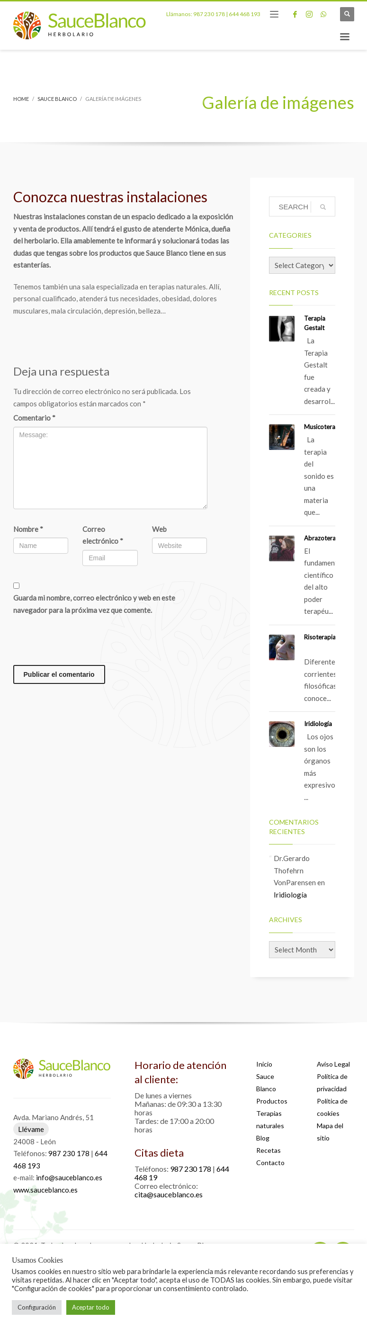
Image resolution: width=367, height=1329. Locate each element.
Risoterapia (320, 637)
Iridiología (318, 723)
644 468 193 (244, 14)
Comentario (34, 417)
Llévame (31, 1129)
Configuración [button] (37, 1307)
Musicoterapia (324, 427)
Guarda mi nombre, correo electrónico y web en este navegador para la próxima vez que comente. (94, 603)
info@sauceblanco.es (69, 1177)
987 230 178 (209, 14)
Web (159, 529)
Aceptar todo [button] (90, 1307)
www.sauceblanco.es (45, 1189)
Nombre (28, 529)
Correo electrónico (102, 535)
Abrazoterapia (324, 538)
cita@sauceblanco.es (168, 1194)
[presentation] (85, 641)
